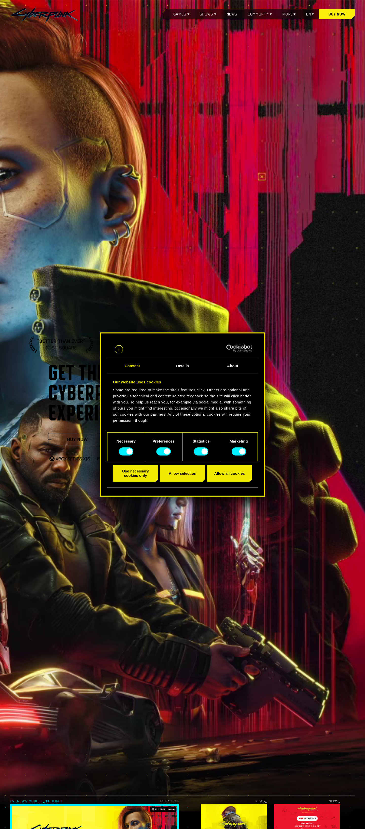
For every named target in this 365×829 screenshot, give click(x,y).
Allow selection (182, 473)
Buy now (336, 14)
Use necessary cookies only (135, 473)
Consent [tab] (132, 366)
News (232, 14)
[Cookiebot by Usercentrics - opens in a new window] (230, 348)
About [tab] (232, 366)
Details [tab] (182, 366)
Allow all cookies (229, 473)
